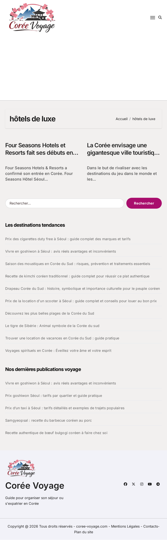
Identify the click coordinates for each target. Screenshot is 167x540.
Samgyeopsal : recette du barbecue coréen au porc (48, 420)
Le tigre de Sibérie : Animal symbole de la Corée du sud (52, 326)
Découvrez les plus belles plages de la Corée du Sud (49, 313)
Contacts (150, 526)
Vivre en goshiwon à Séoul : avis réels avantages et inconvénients (60, 251)
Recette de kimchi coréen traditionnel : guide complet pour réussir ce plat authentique (77, 276)
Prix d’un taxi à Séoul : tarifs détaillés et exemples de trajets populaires (64, 408)
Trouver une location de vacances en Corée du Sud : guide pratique (62, 338)
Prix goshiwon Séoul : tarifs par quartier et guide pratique (53, 396)
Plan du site (83, 532)
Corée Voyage (34, 485)
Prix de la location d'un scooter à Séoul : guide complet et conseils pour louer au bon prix (81, 301)
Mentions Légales (126, 526)
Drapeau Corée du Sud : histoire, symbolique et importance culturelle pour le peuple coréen (82, 289)
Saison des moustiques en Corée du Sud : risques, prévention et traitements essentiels (77, 264)
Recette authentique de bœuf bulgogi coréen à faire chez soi (56, 433)
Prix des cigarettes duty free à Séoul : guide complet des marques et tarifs (67, 239)
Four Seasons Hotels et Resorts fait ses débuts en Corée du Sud (40, 153)
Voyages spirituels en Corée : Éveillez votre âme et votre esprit (58, 351)
